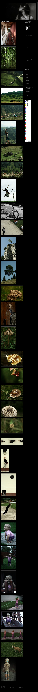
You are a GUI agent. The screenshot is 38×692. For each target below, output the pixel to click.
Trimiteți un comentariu (3, 686)
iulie (27, 61)
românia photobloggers (29, 95)
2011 (26, 48)
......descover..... (28, 91)
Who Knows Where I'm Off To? (30, 94)
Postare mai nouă (3, 687)
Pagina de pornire (12, 687)
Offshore (27, 74)
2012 (26, 47)
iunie (27, 62)
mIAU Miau (27, 83)
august (27, 60)
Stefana (27, 77)
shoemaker (27, 80)
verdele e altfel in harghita (5, 21)
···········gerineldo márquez (29, 73)
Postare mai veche (21, 687)
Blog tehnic (27, 84)
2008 (26, 69)
